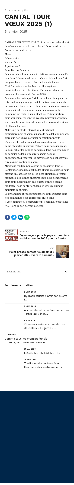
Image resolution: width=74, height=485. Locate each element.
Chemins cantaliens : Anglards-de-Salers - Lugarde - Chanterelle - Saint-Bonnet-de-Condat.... (45, 326)
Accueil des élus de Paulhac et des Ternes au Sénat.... (46, 311)
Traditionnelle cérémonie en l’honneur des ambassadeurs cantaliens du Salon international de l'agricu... (46, 365)
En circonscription (17, 10)
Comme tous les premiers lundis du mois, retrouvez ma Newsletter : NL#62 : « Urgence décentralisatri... (27, 340)
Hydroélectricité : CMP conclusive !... (45, 297)
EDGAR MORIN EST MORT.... (42, 352)
